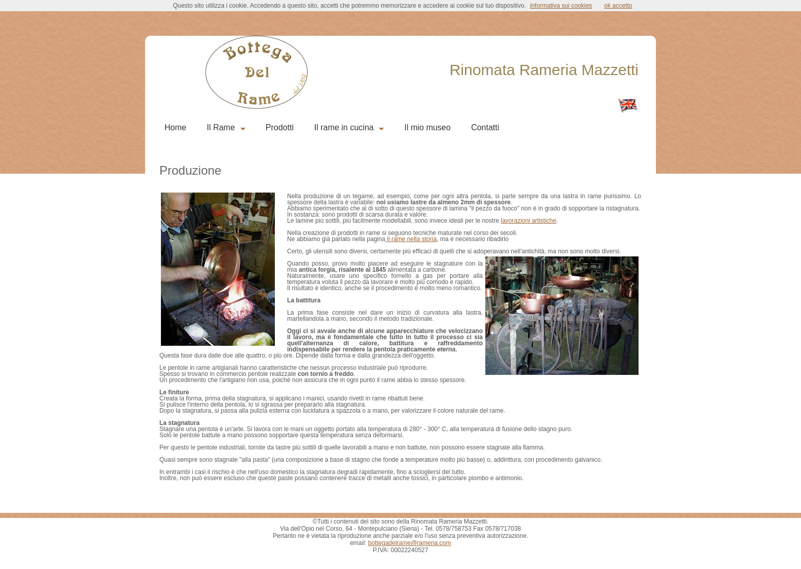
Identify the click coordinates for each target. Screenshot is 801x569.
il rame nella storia (411, 239)
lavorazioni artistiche (528, 220)
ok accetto (618, 5)
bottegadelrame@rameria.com (409, 543)
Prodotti (280, 127)
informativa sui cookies (561, 5)
